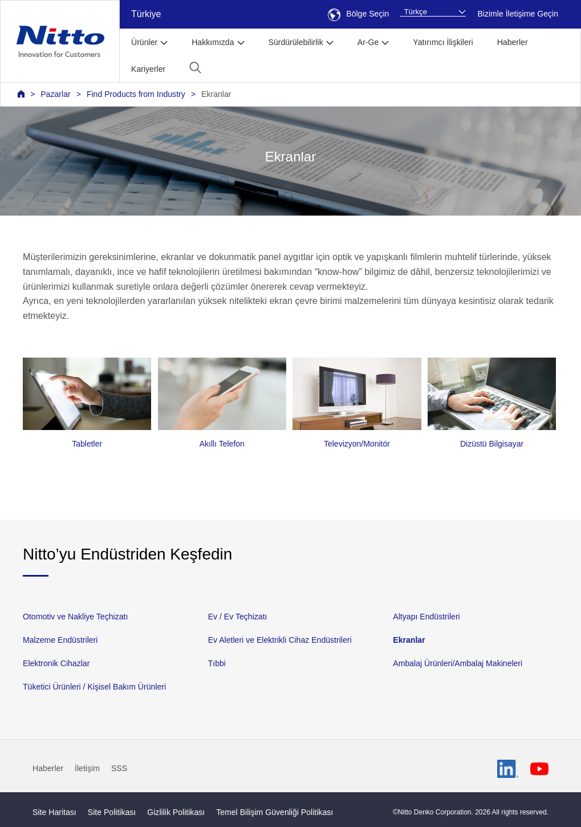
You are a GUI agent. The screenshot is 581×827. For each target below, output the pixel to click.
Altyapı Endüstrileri (426, 616)
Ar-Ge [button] (368, 42)
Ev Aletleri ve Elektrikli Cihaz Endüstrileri (280, 639)
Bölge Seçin (358, 13)
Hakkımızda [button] (213, 42)
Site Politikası (112, 812)
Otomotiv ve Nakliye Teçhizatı (75, 616)
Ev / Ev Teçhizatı (237, 616)
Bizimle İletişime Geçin (517, 13)
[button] (195, 67)
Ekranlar (216, 94)
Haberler (512, 42)
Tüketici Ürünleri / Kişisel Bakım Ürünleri (94, 686)
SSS (119, 768)
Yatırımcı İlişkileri (443, 42)
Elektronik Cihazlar (56, 663)
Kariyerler (148, 69)
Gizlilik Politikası (176, 812)
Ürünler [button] (144, 42)
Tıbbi (217, 663)
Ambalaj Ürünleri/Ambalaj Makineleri (457, 663)
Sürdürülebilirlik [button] (296, 42)
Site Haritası (54, 812)
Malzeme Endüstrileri (60, 639)
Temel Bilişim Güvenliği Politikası (274, 812)
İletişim (87, 768)
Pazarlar (55, 94)
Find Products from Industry (136, 94)
